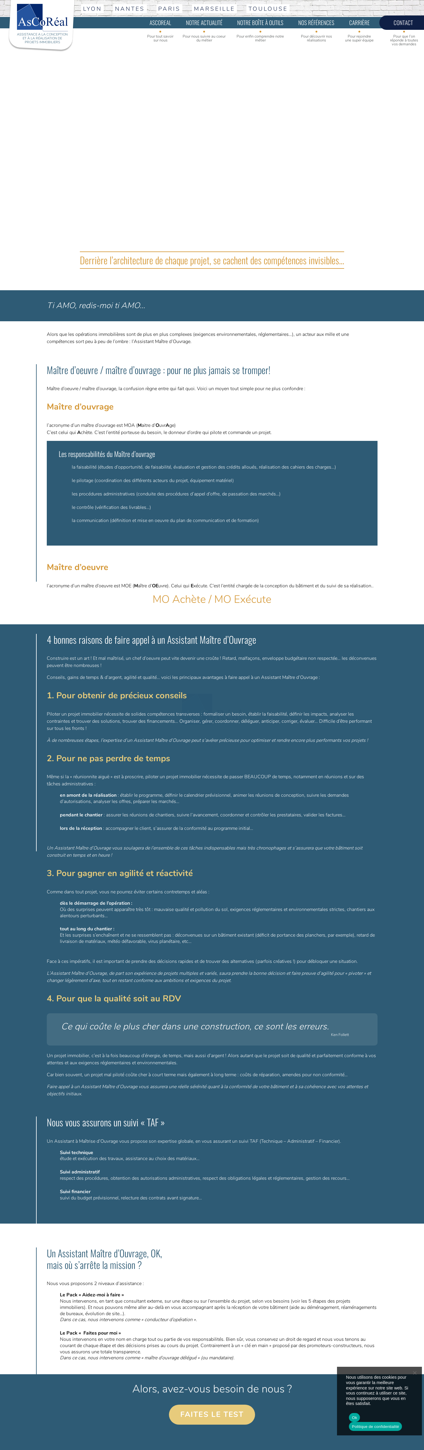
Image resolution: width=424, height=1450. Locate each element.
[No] (414, 1373)
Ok (354, 1417)
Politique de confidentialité (375, 1426)
